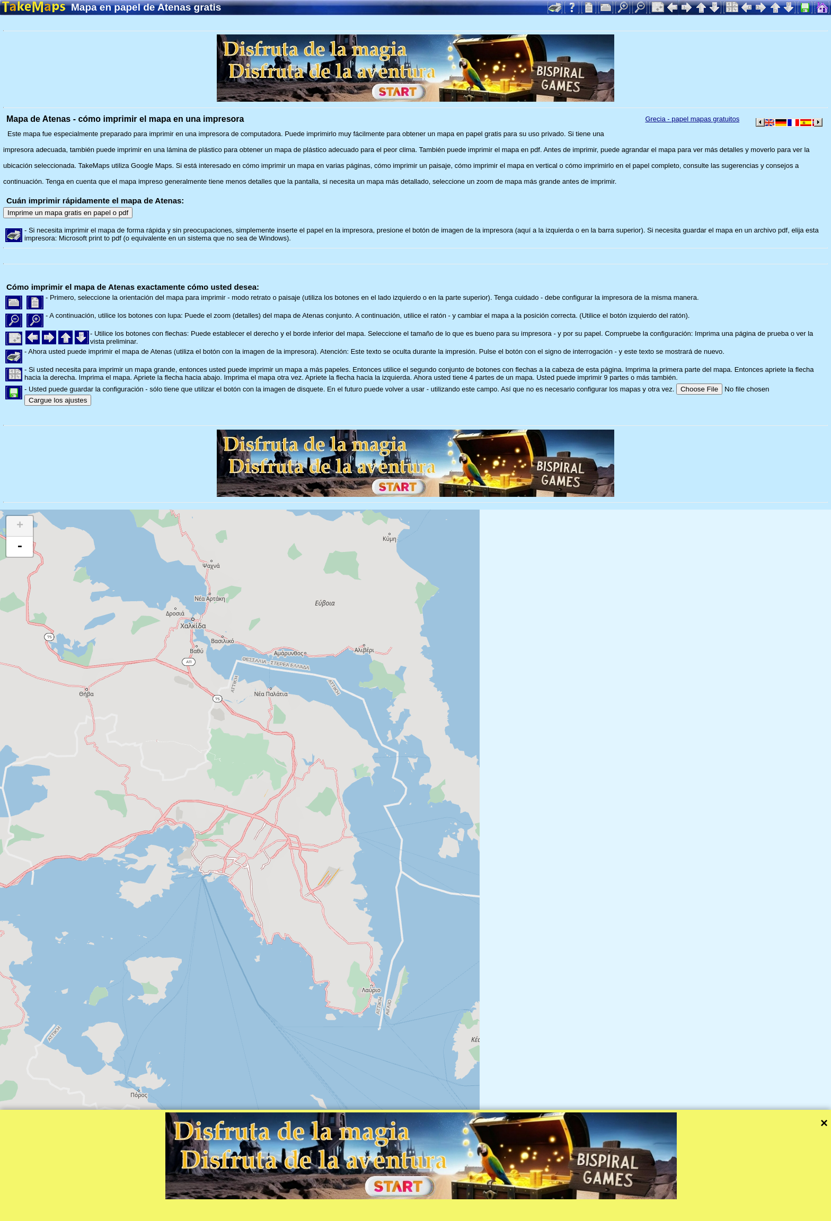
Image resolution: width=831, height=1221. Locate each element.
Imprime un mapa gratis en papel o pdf (67, 213)
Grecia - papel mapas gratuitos (692, 119)
